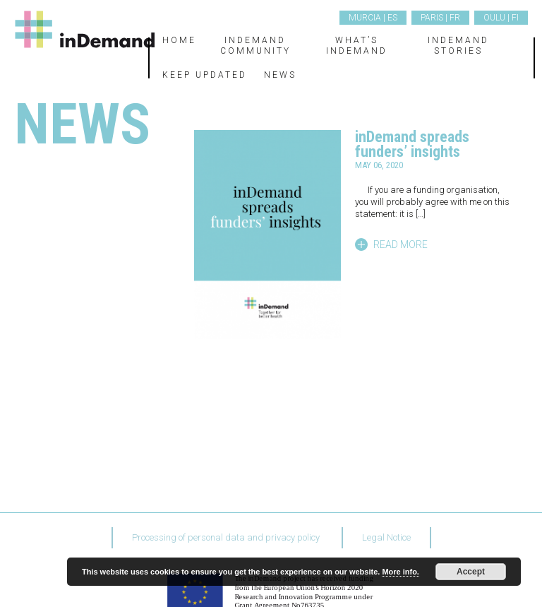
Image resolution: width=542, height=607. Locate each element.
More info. (400, 571)
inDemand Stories (458, 45)
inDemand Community (255, 45)
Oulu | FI (501, 18)
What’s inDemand (356, 45)
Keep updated (204, 75)
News (280, 75)
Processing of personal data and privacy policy (226, 537)
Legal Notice (386, 537)
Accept (471, 572)
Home (179, 40)
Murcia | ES (373, 18)
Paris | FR (440, 18)
